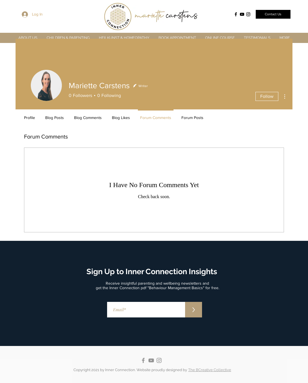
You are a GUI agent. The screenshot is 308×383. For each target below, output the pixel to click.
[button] (68, 37)
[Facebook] (235, 14)
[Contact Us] (273, 14)
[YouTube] (242, 14)
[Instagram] (248, 14)
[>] (193, 309)
